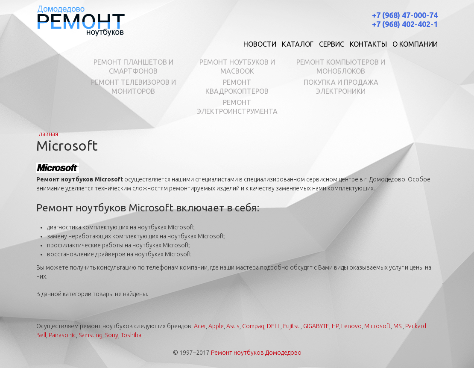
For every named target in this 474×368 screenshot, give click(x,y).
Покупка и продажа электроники (341, 86)
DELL (274, 326)
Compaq (253, 326)
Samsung (90, 335)
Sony (111, 335)
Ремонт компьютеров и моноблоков (340, 66)
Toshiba (131, 335)
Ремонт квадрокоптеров (237, 86)
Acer (200, 326)
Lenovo (351, 326)
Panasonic (62, 335)
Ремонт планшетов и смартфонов (133, 66)
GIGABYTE (316, 326)
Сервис (331, 44)
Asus (233, 326)
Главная (47, 134)
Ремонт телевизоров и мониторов (133, 86)
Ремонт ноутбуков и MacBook (237, 66)
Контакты (368, 44)
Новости (259, 44)
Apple (216, 326)
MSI (398, 326)
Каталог (297, 44)
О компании (415, 44)
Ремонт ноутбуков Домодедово (256, 352)
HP (335, 326)
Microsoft (377, 326)
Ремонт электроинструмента (237, 106)
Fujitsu (292, 326)
